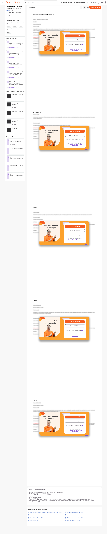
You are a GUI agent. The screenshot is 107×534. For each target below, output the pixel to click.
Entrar (102, 2)
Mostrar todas (9, 35)
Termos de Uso (71, 49)
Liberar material (75, 36)
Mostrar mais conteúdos (64, 523)
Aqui (82, 44)
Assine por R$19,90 (74, 40)
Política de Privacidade (77, 49)
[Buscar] (39, 2)
